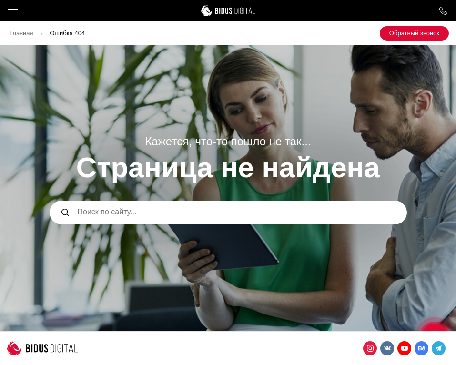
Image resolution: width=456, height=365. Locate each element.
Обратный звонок (414, 33)
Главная (21, 33)
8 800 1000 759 (443, 10)
